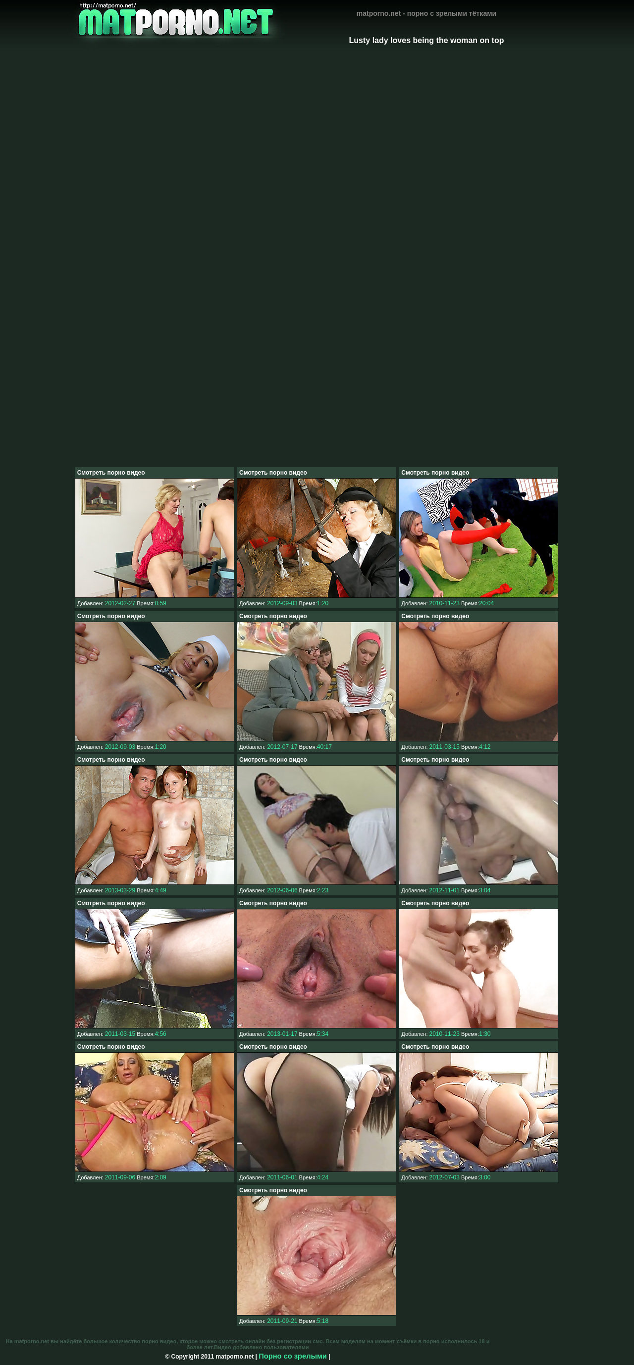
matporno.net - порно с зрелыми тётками (426, 13)
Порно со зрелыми (293, 1356)
